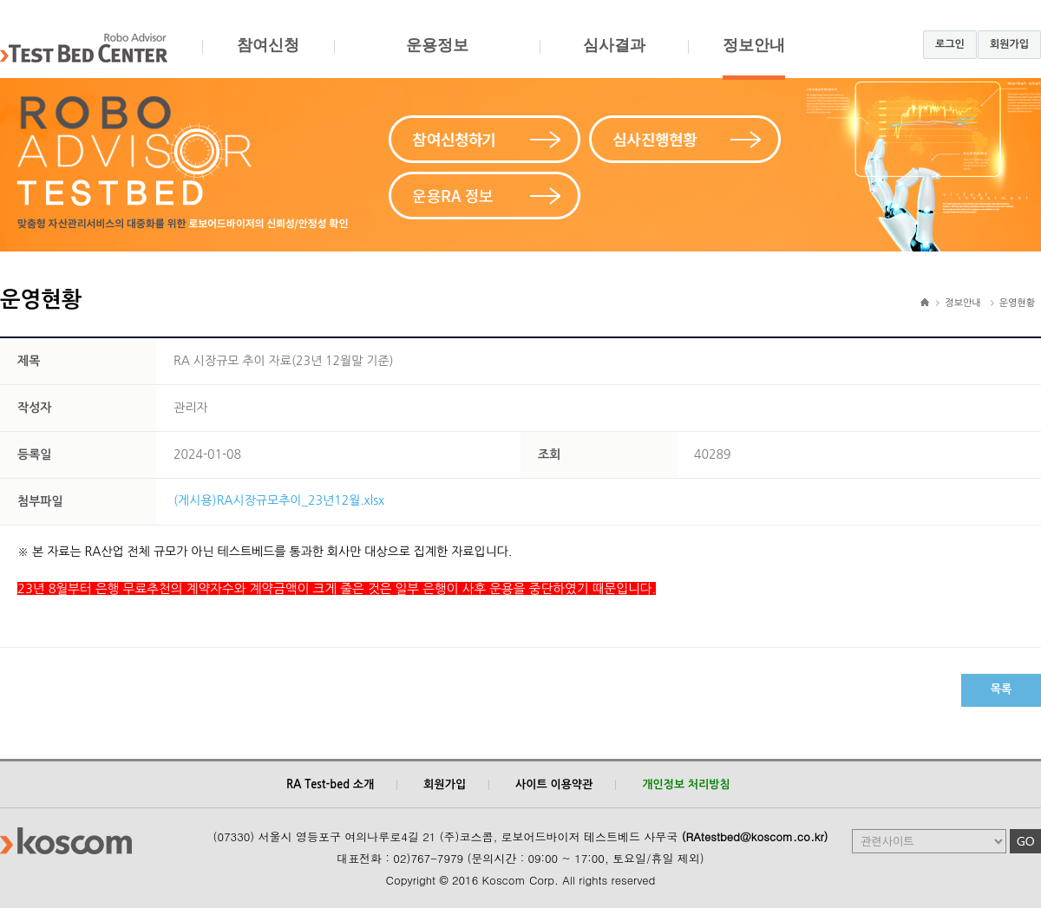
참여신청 (268, 58)
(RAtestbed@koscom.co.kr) (755, 836)
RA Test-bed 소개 (330, 784)
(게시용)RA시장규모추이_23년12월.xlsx (279, 500)
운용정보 (437, 58)
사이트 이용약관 (554, 784)
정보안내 (754, 58)
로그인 (950, 44)
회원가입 (1009, 44)
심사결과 (613, 58)
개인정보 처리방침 (686, 784)
